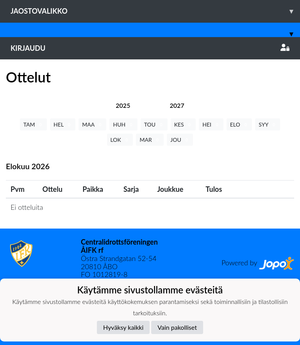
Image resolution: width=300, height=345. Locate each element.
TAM (33, 124)
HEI (211, 124)
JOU (179, 139)
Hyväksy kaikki (123, 327)
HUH (123, 124)
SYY (268, 124)
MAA (92, 124)
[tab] (122, 105)
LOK (120, 139)
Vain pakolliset (177, 327)
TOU (154, 124)
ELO (239, 124)
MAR (149, 139)
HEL (63, 124)
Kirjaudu (150, 48)
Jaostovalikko (155, 11)
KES (183, 124)
